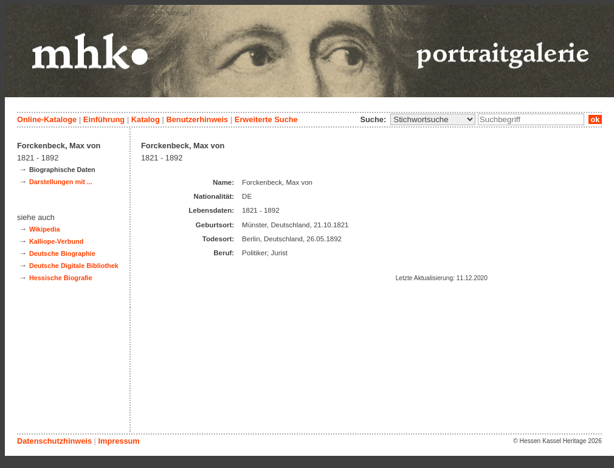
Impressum (118, 441)
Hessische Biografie (60, 277)
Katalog (145, 119)
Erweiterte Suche (266, 119)
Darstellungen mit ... (60, 181)
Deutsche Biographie (62, 253)
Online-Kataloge (47, 119)
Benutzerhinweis (197, 119)
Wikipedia (44, 229)
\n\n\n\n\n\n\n (432, 119)
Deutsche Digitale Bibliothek (74, 265)
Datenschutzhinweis (54, 441)
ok (595, 119)
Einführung (104, 119)
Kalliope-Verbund (56, 241)
